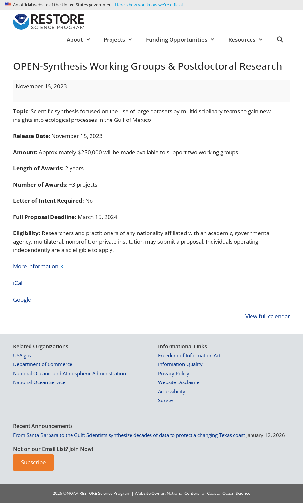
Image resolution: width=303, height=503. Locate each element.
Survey (165, 400)
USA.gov (22, 355)
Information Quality (180, 364)
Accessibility (171, 391)
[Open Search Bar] (280, 39)
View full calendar (267, 316)
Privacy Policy (173, 373)
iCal (17, 283)
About (82, 39)
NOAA (72, 493)
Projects (121, 39)
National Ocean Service (39, 382)
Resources (249, 39)
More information (38, 266)
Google (22, 299)
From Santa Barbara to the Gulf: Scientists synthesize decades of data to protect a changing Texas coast (129, 435)
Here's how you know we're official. (149, 5)
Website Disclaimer (179, 382)
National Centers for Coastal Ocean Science (208, 493)
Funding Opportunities (184, 39)
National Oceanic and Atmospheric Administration (69, 373)
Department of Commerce (42, 364)
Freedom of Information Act (189, 355)
